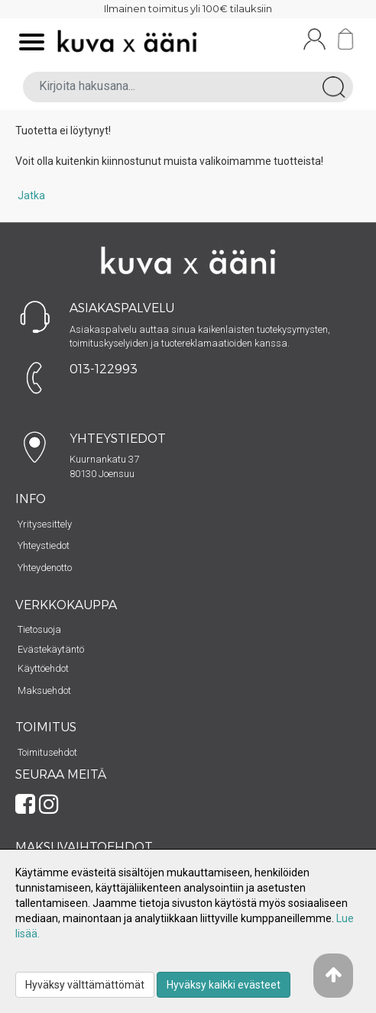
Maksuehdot (44, 690)
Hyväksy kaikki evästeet (223, 985)
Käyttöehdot (43, 668)
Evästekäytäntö (51, 649)
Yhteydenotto (45, 567)
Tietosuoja (39, 629)
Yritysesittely (45, 524)
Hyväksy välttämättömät (84, 985)
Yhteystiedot (44, 545)
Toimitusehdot (47, 752)
